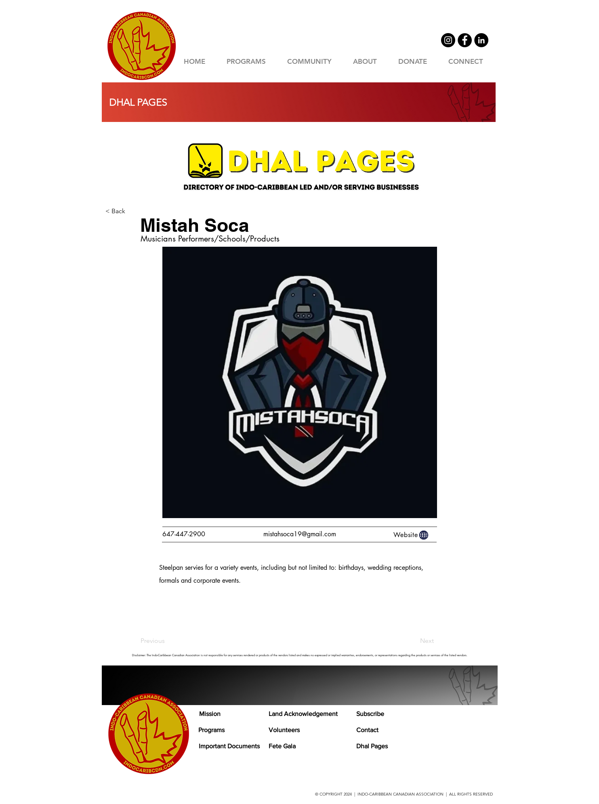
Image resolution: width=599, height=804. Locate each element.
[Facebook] (465, 40)
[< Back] (132, 211)
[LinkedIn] (481, 40)
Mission (210, 713)
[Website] (411, 535)
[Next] (413, 641)
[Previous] (167, 641)
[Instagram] (448, 40)
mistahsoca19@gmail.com (299, 534)
